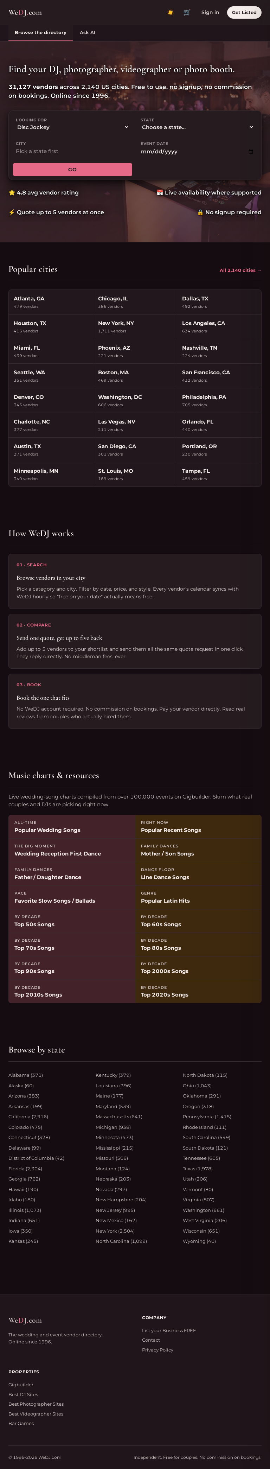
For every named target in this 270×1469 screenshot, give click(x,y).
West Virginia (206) (205, 1220)
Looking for (31, 119)
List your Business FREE (169, 1330)
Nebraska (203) (113, 1179)
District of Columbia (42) (36, 1158)
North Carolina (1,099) (121, 1241)
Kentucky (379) (113, 1075)
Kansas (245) (23, 1241)
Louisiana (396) (113, 1085)
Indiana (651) (24, 1220)
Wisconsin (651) (201, 1231)
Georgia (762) (24, 1179)
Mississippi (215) (115, 1148)
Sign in (210, 12)
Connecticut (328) (29, 1137)
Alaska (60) (21, 1085)
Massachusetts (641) (119, 1116)
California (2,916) (28, 1116)
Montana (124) (113, 1168)
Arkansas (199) (25, 1106)
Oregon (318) (198, 1106)
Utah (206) (195, 1179)
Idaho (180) (21, 1199)
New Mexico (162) (116, 1220)
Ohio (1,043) (197, 1085)
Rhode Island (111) (204, 1127)
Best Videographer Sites (35, 1414)
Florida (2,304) (25, 1168)
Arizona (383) (23, 1096)
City (21, 143)
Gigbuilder (20, 1384)
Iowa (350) (20, 1231)
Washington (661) (203, 1210)
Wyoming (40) (199, 1241)
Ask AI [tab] (87, 32)
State (147, 119)
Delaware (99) (24, 1148)
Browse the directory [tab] (40, 32)
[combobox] (72, 151)
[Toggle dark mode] (170, 12)
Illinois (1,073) (24, 1210)
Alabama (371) (25, 1075)
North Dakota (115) (205, 1075)
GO (72, 169)
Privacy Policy (157, 1350)
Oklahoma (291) (202, 1096)
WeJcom (25, 12)
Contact (151, 1340)
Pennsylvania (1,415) (207, 1116)
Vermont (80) (198, 1189)
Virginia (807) (198, 1199)
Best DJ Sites (23, 1394)
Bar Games (21, 1423)
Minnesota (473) (114, 1137)
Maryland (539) (113, 1106)
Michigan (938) (113, 1127)
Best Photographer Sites (36, 1404)
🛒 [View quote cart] (187, 12)
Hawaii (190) (23, 1189)
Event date (154, 143)
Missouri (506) (112, 1158)
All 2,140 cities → (241, 270)
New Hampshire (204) (121, 1199)
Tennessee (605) (201, 1158)
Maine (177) (109, 1096)
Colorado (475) (25, 1127)
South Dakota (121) (205, 1148)
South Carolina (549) (206, 1137)
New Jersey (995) (115, 1210)
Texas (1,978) (198, 1168)
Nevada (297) (111, 1189)
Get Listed (244, 12)
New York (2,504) (115, 1231)
